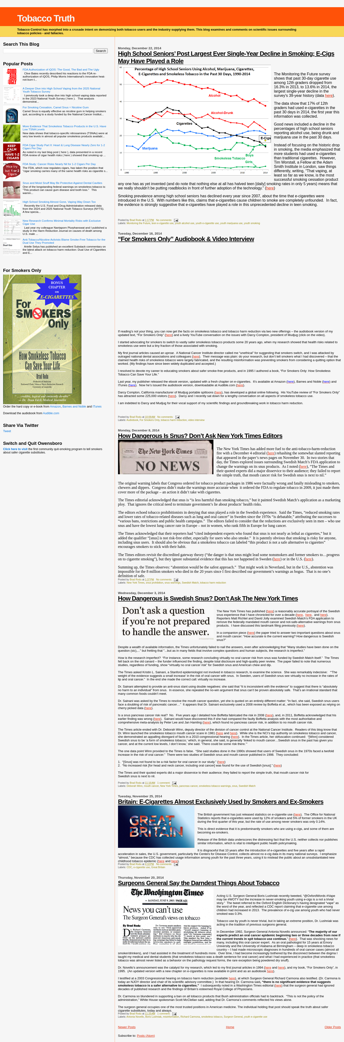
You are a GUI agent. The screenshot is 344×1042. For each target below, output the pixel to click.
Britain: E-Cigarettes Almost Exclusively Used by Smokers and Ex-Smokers (220, 801)
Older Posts (333, 1027)
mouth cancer (151, 786)
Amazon (55, 406)
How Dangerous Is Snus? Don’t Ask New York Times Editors (200, 435)
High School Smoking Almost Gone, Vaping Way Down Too (59, 201)
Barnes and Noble (74, 406)
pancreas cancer (188, 786)
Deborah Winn (134, 786)
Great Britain (158, 867)
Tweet (7, 431)
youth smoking (252, 223)
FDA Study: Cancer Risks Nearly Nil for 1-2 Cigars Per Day (59, 163)
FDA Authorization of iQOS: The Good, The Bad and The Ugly (61, 69)
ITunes (97, 406)
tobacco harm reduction (174, 420)
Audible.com (51, 413)
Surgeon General (233, 1016)
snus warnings (172, 582)
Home (230, 1027)
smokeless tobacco (211, 1016)
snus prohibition (154, 582)
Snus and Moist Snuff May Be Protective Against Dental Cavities (62, 182)
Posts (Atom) (146, 1035)
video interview (196, 420)
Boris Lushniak (153, 1016)
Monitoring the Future (138, 223)
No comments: (164, 220)
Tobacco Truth (46, 18)
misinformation (171, 1016)
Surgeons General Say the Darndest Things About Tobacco (199, 883)
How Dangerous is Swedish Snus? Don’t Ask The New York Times (208, 598)
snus (234, 786)
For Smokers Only (149, 420)
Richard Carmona (190, 1016)
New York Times (136, 582)
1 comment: (164, 783)
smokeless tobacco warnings (215, 786)
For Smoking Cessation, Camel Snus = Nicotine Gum (56, 107)
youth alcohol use (184, 223)
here (329, 96)
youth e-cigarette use (207, 223)
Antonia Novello (135, 1016)
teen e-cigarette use (163, 223)
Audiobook (132, 420)
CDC (129, 867)
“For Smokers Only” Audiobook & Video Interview (186, 239)
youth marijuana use (231, 223)
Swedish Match (190, 582)
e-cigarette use (141, 867)
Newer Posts (127, 1027)
